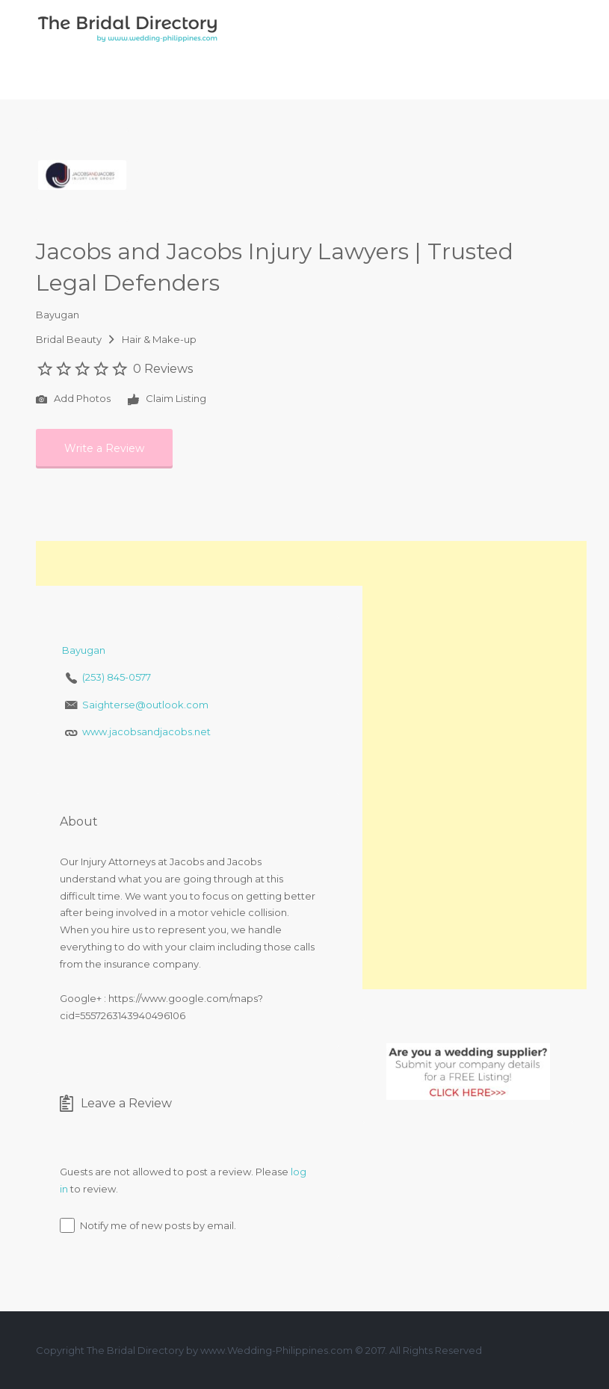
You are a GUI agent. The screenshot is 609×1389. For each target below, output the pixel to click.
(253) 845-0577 (116, 677)
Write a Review (104, 448)
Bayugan (57, 315)
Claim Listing (167, 400)
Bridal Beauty (69, 339)
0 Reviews (163, 369)
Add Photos (73, 400)
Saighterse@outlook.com (145, 705)
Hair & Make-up (159, 339)
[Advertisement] (211, 563)
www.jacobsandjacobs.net (146, 731)
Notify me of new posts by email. (158, 1225)
